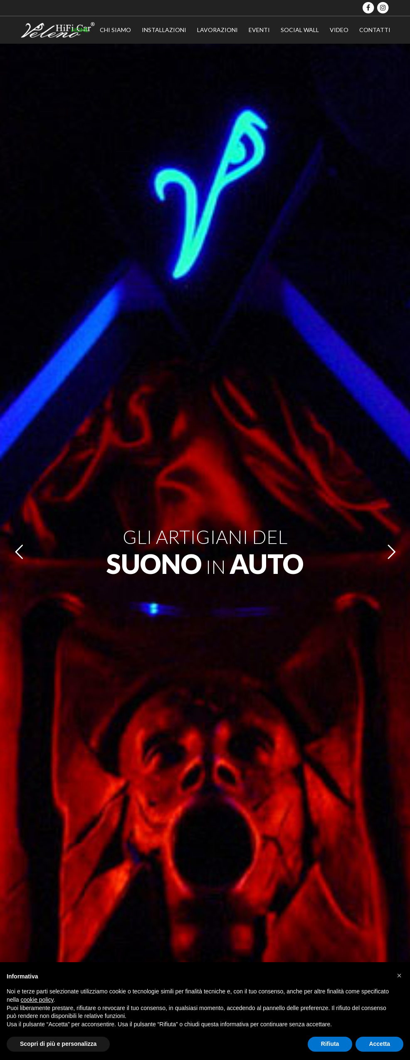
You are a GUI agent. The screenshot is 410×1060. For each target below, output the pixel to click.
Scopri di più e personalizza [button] (58, 1043)
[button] (399, 975)
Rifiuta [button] (330, 1043)
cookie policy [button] (36, 999)
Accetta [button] (379, 1043)
